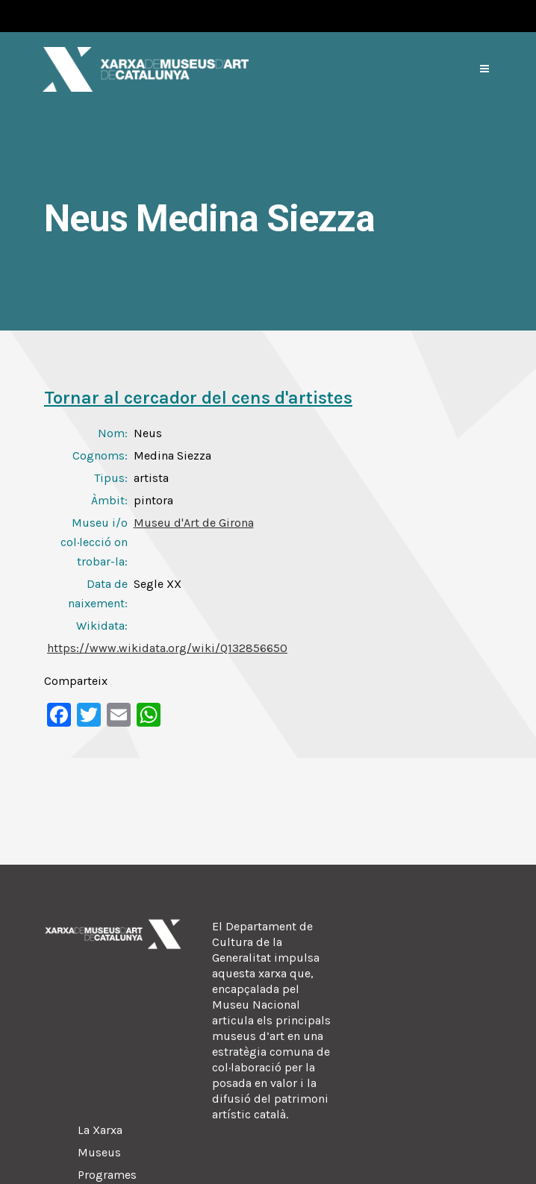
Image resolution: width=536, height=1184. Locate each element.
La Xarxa (100, 1130)
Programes (107, 1175)
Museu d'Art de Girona (194, 523)
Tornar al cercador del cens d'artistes (198, 397)
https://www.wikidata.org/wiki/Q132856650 (167, 648)
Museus (99, 1152)
